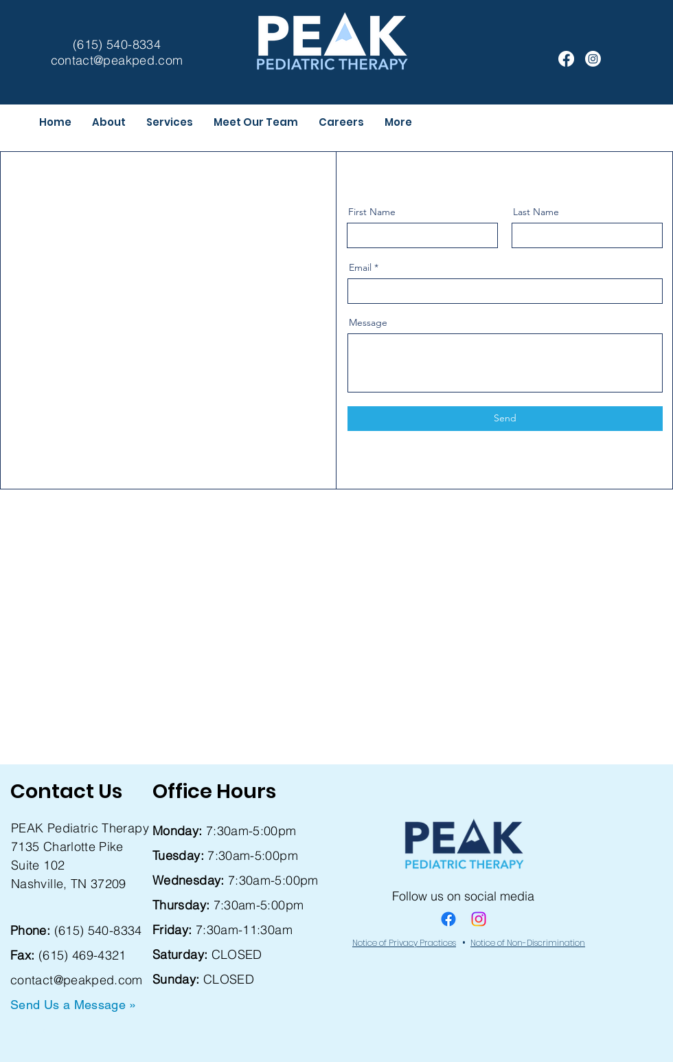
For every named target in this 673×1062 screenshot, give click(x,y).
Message (368, 322)
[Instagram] (593, 59)
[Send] (505, 418)
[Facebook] (566, 59)
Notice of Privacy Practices (404, 943)
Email (360, 267)
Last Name (536, 212)
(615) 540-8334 (98, 930)
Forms (28, 1029)
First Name (372, 212)
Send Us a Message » (73, 1004)
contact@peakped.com (76, 980)
